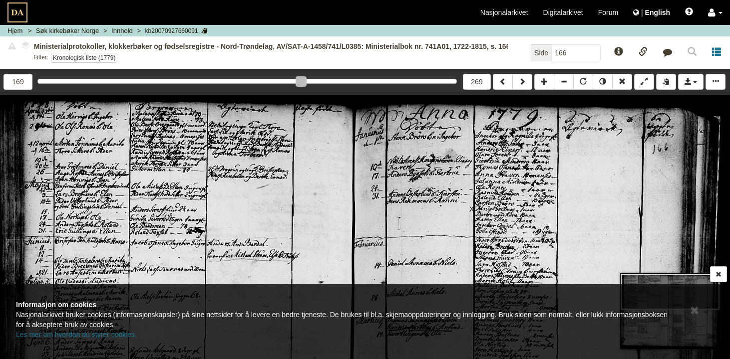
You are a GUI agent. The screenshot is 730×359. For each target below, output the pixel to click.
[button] (715, 12)
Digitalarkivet (563, 12)
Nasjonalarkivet (504, 12)
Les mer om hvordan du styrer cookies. (76, 335)
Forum (608, 12)
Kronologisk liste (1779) (84, 57)
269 (476, 82)
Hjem (14, 30)
